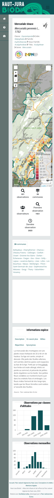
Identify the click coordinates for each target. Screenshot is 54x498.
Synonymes (31, 345)
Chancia (40, 250)
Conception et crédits (46, 483)
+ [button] (16, 72)
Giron (37, 258)
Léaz (37, 261)
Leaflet (43, 186)
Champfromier (29, 250)
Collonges (32, 253)
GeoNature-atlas (24, 494)
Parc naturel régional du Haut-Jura (26, 483)
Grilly (43, 258)
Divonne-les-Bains (27, 255)
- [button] (16, 80)
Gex (32, 258)
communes (20, 244)
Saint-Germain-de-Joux (22, 266)
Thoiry (30, 269)
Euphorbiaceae (21, 42)
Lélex (43, 261)
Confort (40, 253)
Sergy (24, 269)
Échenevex (17, 258)
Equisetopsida (27, 36)
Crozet (15, 255)
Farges (26, 258)
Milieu (42, 339)
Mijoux (25, 264)
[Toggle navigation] (48, 7)
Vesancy (16, 272)
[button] (16, 76)
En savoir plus (32, 339)
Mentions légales (31, 486)
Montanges (34, 264)
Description (19, 339)
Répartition (19, 345)
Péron (42, 264)
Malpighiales (20, 39)
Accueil (11, 483)
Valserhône (39, 269)
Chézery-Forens (19, 253)
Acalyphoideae (20, 45)
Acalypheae (38, 45)
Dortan (39, 255)
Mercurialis (26, 47)
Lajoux (15, 261)
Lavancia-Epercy (27, 261)
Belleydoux (17, 250)
